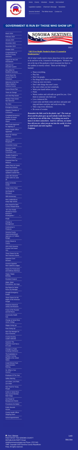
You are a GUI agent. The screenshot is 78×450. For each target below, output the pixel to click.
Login (71, 436)
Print (8, 436)
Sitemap (15, 436)
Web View (69, 439)
